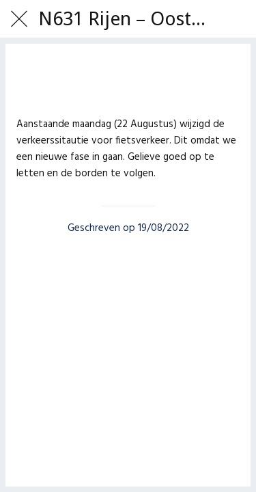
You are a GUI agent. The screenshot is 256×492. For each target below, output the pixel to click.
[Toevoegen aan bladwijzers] (128, 82)
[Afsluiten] (19, 19)
